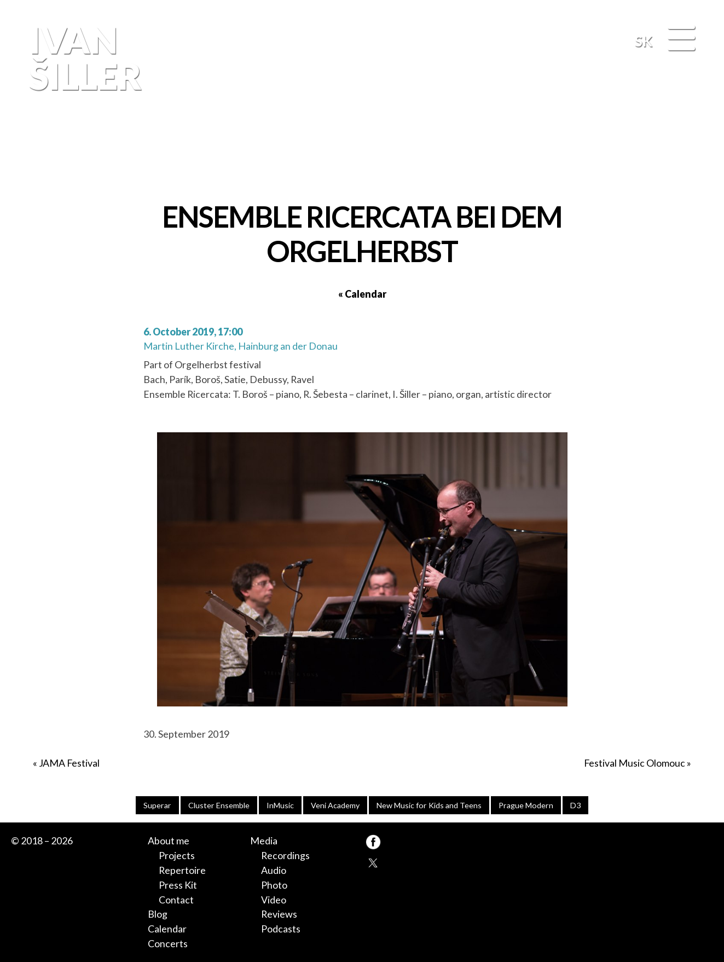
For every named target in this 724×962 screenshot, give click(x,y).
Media (263, 840)
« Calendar (362, 294)
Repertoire (182, 870)
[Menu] (681, 39)
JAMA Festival (69, 763)
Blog (157, 914)
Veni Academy (335, 805)
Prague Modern (526, 805)
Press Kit (178, 885)
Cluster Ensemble (219, 805)
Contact (176, 900)
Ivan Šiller (83, 58)
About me (168, 840)
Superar (157, 805)
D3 (575, 805)
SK (643, 41)
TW (373, 862)
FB (693, 153)
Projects (177, 855)
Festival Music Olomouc (634, 763)
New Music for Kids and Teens (429, 805)
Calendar (167, 929)
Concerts (168, 943)
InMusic (280, 805)
